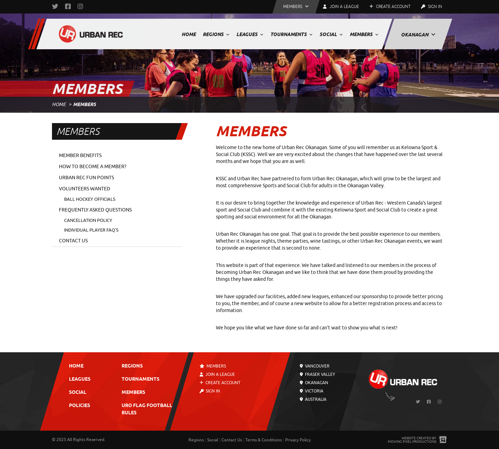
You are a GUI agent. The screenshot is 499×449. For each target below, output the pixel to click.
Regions (216, 34)
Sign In (431, 6)
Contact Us (73, 241)
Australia (313, 399)
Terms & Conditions (263, 440)
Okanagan (418, 34)
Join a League (217, 374)
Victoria (311, 391)
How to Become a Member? (92, 167)
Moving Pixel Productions (412, 441)
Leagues (249, 34)
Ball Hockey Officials (89, 199)
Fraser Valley (317, 374)
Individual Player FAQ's (91, 230)
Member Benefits (80, 155)
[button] (295, 7)
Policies (79, 406)
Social (331, 34)
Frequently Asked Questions (95, 210)
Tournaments (291, 34)
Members (364, 34)
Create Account (390, 6)
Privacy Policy (298, 440)
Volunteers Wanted (84, 189)
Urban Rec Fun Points (86, 178)
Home (189, 34)
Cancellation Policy (88, 220)
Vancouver (315, 366)
